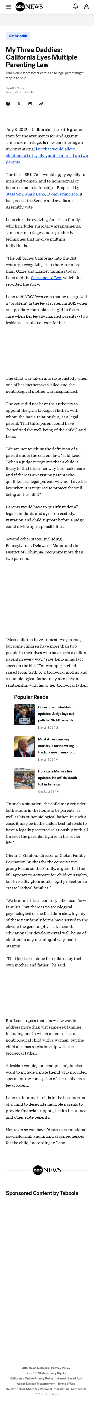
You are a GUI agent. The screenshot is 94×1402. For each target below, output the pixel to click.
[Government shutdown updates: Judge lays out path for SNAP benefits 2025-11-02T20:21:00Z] (47, 717)
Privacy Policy (60, 1368)
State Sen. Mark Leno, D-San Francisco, (42, 193)
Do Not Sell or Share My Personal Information (37, 1389)
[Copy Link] (41, 104)
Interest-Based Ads (68, 1378)
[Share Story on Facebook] (8, 104)
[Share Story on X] (19, 104)
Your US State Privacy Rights (46, 1373)
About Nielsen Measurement (36, 1384)
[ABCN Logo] (29, 7)
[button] (8, 6)
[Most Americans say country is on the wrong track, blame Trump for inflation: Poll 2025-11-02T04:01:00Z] (47, 749)
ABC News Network (35, 1368)
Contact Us (78, 1389)
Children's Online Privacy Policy (31, 1378)
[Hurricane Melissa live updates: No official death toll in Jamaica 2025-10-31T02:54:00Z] (47, 781)
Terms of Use (66, 1384)
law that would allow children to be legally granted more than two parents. (47, 155)
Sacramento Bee (46, 277)
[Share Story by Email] (30, 104)
